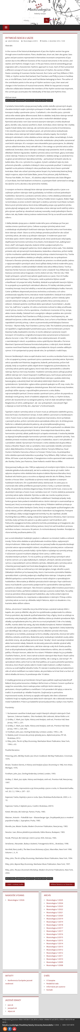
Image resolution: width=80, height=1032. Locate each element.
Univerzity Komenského (43, 1025)
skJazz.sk (11, 1011)
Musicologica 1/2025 (54, 900)
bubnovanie (20, 100)
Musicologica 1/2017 (54, 931)
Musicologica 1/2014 (54, 943)
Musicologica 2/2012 (31, 41)
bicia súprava (10, 100)
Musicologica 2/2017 (54, 928)
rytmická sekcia (40, 100)
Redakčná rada (52, 983)
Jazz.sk (10, 1005)
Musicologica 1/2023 (54, 906)
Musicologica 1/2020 (54, 915)
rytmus (49, 100)
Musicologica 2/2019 (54, 918)
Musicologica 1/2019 (54, 922)
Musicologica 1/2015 (54, 940)
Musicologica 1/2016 (54, 934)
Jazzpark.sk (12, 1008)
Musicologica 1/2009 (54, 962)
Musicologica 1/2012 (54, 953)
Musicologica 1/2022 (54, 909)
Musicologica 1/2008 (54, 965)
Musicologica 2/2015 (54, 937)
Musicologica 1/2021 (54, 912)
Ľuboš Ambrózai (13, 41)
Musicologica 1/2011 (54, 956)
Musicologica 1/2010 (54, 959)
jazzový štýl (30, 100)
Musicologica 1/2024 (54, 903)
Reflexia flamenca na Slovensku (61, 884)
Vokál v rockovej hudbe (15, 884)
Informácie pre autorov (55, 986)
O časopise (50, 980)
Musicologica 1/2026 (16, 900)
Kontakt (49, 990)
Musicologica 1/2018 (54, 925)
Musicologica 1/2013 (54, 946)
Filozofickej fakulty (26, 1025)
